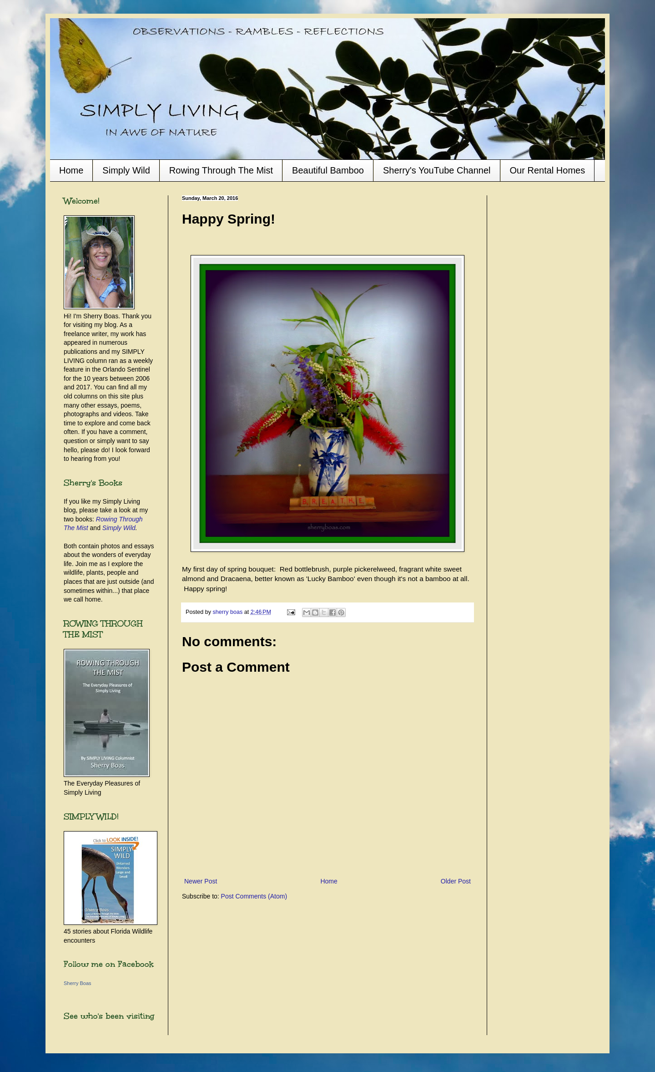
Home (71, 170)
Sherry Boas (77, 983)
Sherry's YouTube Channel (437, 170)
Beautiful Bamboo (328, 170)
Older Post (456, 881)
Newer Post (200, 881)
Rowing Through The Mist (221, 170)
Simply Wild (126, 170)
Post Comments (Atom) (254, 896)
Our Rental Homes (547, 170)
